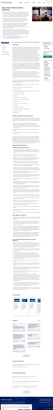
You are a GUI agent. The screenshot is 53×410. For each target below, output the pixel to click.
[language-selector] (47, 43)
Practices (20, 2)
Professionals (27, 2)
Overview (3, 45)
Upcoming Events (5, 52)
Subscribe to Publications (46, 399)
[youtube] (51, 408)
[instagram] (48, 408)
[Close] (31, 409)
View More (26, 355)
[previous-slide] (36, 315)
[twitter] (46, 408)
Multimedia (4, 47)
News (49, 2)
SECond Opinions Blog (14, 36)
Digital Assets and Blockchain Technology (47, 64)
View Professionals (47, 57)
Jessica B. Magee (47, 48)
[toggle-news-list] (40, 320)
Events (44, 2)
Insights (39, 2)
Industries (33, 2)
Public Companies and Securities (47, 70)
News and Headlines (5, 54)
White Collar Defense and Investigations (47, 75)
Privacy (34, 408)
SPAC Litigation (46, 73)
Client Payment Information (45, 402)
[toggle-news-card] (38, 320)
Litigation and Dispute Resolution (47, 68)
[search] (51, 2)
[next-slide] (38, 315)
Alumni (48, 404)
